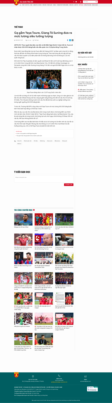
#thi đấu (36, 141)
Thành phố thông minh (62, 5)
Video (54, 5)
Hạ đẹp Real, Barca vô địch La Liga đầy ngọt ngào (63, 286)
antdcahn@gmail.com (85, 381)
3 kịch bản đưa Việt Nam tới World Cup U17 (64, 228)
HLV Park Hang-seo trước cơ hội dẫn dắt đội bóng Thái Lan (43, 248)
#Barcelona (57, 141)
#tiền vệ (19, 143)
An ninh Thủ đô (26, 2)
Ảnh (31, 5)
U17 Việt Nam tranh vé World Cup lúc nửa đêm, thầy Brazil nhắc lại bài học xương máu (85, 97)
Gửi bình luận (68, 184)
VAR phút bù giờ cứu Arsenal (22, 326)
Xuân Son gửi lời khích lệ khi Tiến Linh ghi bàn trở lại (64, 307)
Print (72, 40)
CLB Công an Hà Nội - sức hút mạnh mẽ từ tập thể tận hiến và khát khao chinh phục (43, 287)
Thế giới (44, 5)
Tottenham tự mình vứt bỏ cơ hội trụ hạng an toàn (64, 248)
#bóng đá (64, 141)
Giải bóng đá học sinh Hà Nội (85, 57)
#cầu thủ (19, 141)
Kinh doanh (95, 5)
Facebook (67, 40)
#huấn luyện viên (28, 141)
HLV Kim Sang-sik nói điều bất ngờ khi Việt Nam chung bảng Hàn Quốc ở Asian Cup (44, 348)
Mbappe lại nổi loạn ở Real (21, 227)
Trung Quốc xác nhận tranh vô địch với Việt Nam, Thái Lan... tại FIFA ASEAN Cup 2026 (22, 348)
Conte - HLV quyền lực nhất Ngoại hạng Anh (26, 133)
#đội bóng (42, 141)
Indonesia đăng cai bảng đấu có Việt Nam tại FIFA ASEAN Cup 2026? (43, 228)
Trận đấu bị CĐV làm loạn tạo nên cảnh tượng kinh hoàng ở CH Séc (43, 328)
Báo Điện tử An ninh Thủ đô (16, 2)
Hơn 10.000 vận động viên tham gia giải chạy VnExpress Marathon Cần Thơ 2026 (64, 267)
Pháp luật (49, 5)
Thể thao (81, 5)
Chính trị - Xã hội (37, 5)
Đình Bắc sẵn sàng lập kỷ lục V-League (43, 307)
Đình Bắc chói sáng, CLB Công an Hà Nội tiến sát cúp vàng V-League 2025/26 (64, 328)
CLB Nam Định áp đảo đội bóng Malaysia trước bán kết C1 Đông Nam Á (85, 70)
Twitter (70, 40)
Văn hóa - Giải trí (73, 5)
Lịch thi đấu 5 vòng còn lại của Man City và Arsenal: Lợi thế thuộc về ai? (85, 83)
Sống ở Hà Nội (87, 5)
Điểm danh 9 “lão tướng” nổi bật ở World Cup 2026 (85, 90)
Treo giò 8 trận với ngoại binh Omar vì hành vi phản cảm (29, 135)
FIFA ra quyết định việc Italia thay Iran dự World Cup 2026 (85, 77)
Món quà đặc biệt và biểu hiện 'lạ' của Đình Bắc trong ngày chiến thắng (23, 307)
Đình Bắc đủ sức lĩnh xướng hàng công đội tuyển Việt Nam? (23, 248)
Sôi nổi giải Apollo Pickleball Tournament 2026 (42, 266)
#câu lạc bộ (49, 141)
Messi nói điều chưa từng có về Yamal (22, 266)
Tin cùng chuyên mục (23, 210)
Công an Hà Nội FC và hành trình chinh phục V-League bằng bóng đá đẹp (23, 287)
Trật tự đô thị (25, 5)
